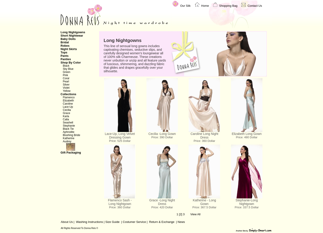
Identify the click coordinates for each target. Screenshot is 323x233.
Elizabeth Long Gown (247, 134)
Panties (66, 59)
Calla (66, 119)
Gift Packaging (77, 148)
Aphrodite (68, 132)
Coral (66, 78)
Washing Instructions (89, 222)
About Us (67, 222)
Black (66, 65)
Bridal (65, 42)
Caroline (68, 103)
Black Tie (68, 128)
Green (66, 72)
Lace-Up (68, 106)
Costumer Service (134, 222)
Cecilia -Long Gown (162, 134)
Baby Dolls (68, 39)
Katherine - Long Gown (204, 202)
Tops (64, 52)
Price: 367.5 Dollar (204, 207)
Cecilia (67, 110)
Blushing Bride (71, 135)
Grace (66, 113)
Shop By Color (71, 62)
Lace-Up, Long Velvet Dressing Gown (120, 135)
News (181, 222)
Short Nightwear (72, 35)
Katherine (68, 138)
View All (195, 214)
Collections (68, 94)
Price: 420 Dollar (162, 207)
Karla (66, 116)
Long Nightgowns (73, 32)
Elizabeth (68, 100)
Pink (65, 75)
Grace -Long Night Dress (162, 202)
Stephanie (69, 125)
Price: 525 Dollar (120, 141)
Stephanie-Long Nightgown (247, 202)
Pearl (66, 81)
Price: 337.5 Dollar (247, 207)
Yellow (66, 90)
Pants (64, 55)
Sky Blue (68, 68)
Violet (66, 87)
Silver (66, 84)
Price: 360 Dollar (204, 141)
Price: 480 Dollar (247, 137)
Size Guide (112, 222)
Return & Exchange (161, 222)
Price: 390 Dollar (162, 137)
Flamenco (69, 97)
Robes (65, 45)
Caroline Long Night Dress (204, 135)
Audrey (67, 141)
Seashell (68, 122)
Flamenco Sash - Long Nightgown (120, 202)
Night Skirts (69, 49)
